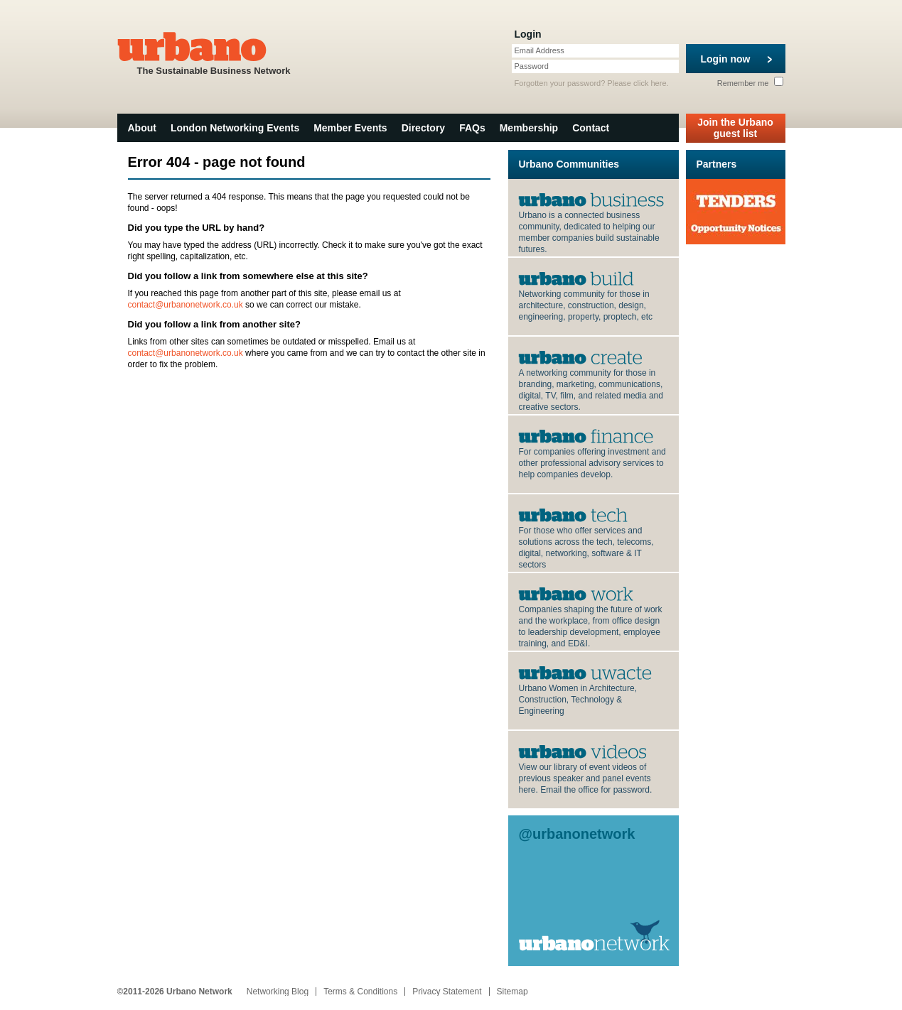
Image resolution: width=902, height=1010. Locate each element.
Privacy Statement (446, 992)
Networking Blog (277, 992)
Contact (590, 128)
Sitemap (512, 992)
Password (532, 66)
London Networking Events (235, 128)
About (142, 128)
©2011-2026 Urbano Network (174, 992)
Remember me (750, 83)
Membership (529, 128)
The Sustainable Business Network (214, 52)
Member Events (350, 128)
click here (649, 83)
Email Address (539, 50)
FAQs (472, 128)
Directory (423, 128)
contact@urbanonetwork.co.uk (185, 305)
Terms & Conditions (360, 992)
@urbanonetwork (577, 834)
